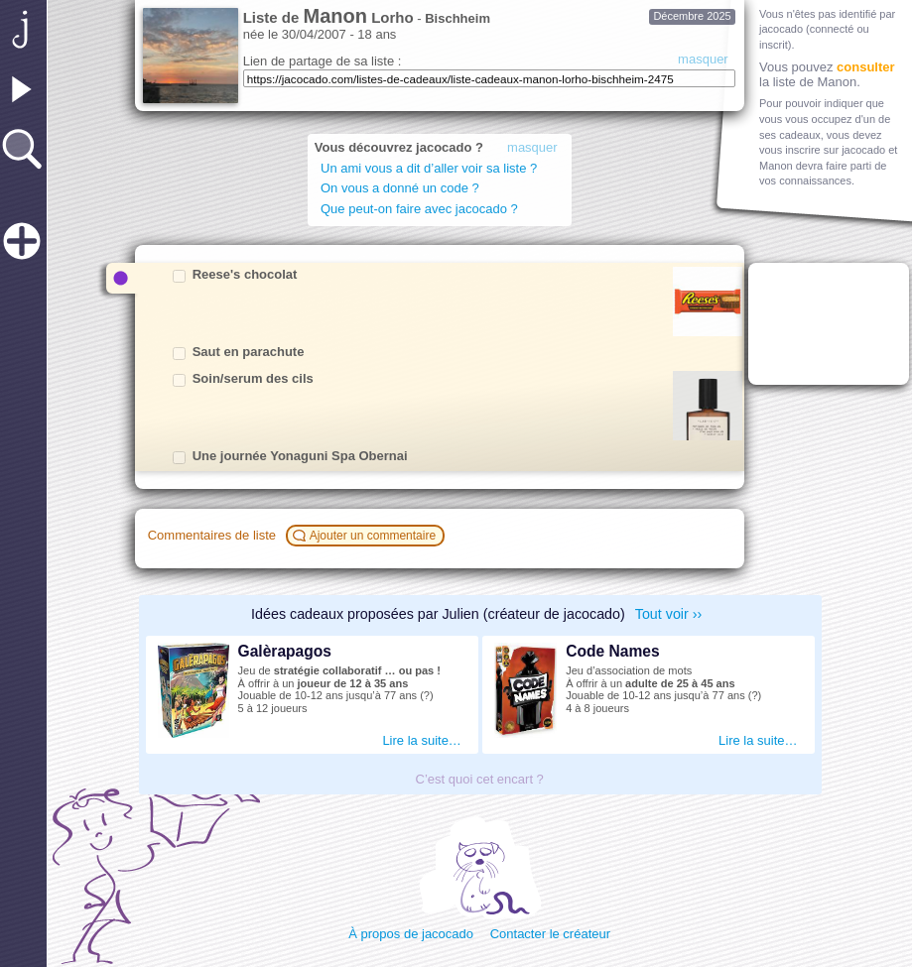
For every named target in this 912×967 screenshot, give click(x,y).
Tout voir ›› (669, 614)
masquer (703, 59)
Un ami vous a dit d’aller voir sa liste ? (432, 168)
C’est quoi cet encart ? (480, 779)
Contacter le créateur (550, 933)
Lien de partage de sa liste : (322, 61)
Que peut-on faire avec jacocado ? (419, 208)
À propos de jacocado (410, 933)
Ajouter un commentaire (367, 536)
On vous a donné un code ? (400, 188)
